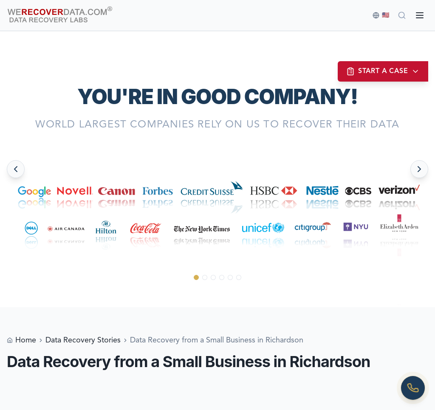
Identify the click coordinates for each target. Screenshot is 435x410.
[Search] (402, 15)
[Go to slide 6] (238, 277)
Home (25, 340)
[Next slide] (419, 169)
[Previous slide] (16, 169)
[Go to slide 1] (196, 277)
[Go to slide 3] (213, 277)
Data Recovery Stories (83, 340)
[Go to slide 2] (204, 277)
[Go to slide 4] (221, 277)
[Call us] (413, 388)
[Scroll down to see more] (218, 293)
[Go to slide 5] (230, 277)
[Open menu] (419, 15)
